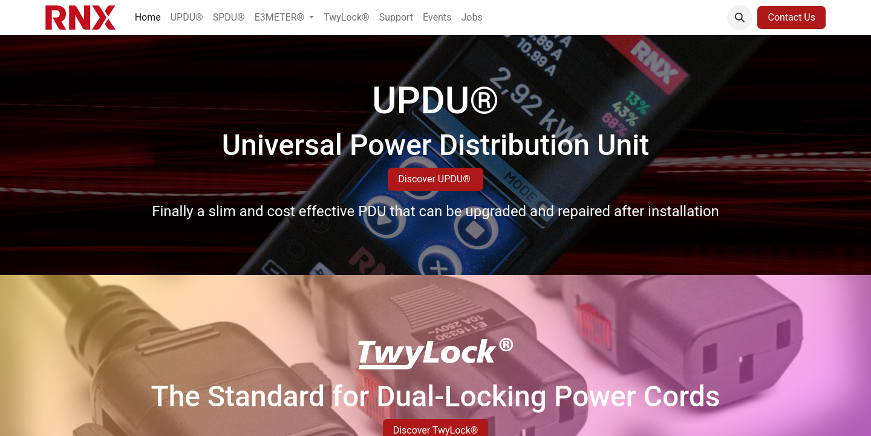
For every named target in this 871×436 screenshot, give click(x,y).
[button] (739, 17)
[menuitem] (148, 17)
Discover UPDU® (435, 179)
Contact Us (791, 17)
